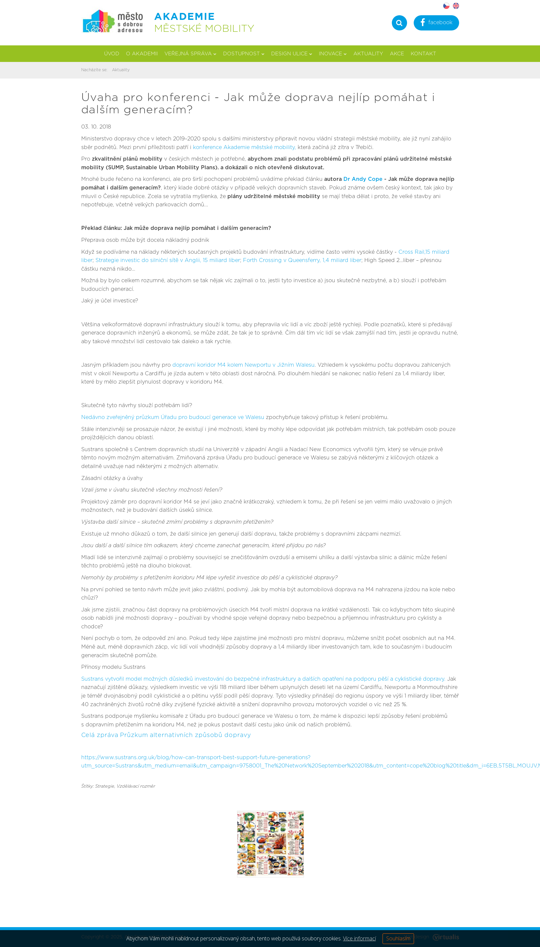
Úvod (111, 53)
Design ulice (291, 53)
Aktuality (368, 53)
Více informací (359, 938)
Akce (397, 53)
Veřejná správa (190, 53)
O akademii (142, 53)
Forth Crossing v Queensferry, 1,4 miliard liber (302, 260)
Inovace (333, 53)
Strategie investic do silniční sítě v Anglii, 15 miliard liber (167, 260)
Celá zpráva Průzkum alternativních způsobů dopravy (166, 735)
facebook (436, 23)
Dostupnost (244, 53)
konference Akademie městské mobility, (244, 147)
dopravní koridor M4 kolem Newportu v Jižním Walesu (243, 365)
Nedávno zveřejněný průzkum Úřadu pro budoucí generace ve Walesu (172, 417)
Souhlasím (398, 938)
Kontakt (423, 53)
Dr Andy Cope (363, 179)
